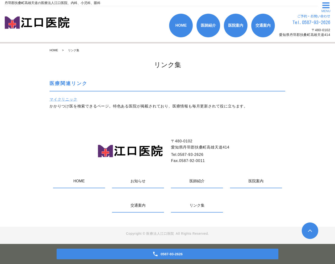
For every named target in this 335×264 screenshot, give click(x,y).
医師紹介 (208, 25)
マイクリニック (63, 99)
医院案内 (235, 25)
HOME (181, 25)
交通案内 (263, 25)
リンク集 (197, 205)
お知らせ (138, 181)
